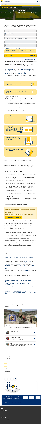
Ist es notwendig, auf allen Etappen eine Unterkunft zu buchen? (17, 289)
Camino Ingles (23, 72)
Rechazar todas (25, 398)
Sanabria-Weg (16, 266)
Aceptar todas (38, 398)
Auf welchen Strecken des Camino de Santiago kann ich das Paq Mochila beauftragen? (19, 258)
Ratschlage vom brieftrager (11, 362)
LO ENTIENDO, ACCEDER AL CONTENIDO (14, 217)
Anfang (3, 7)
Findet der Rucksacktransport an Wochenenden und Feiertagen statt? (19, 286)
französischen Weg (28, 261)
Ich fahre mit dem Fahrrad (21, 48)
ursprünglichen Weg (8, 265)
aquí (32, 214)
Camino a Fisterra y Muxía (22, 73)
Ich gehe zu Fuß (8, 48)
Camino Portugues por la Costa (26, 69)
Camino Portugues (10, 69)
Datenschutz (3, 412)
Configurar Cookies (4, 417)
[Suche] (20, 4)
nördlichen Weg (22, 265)
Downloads (7, 371)
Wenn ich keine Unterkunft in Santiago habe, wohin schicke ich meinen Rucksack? (19, 281)
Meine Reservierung (28, 59)
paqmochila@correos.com (24, 51)
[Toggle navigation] (40, 1)
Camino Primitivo (29, 70)
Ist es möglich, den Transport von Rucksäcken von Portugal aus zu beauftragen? (18, 284)
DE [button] (37, 1)
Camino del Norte (11, 72)
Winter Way (7, 271)
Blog (5, 368)
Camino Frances (24, 67)
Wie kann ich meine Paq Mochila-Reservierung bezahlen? (16, 278)
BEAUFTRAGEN (19, 56)
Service (7, 7)
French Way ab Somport (27, 270)
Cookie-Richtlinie (3, 415)
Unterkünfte (7, 359)
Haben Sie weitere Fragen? (10, 297)
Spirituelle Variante (11, 70)
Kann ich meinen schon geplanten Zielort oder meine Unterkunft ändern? (19, 295)
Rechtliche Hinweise (4, 410)
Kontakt (6, 374)
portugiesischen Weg (17, 262)
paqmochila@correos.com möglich (22, 76)
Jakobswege (7, 355)
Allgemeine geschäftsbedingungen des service (8, 419)
